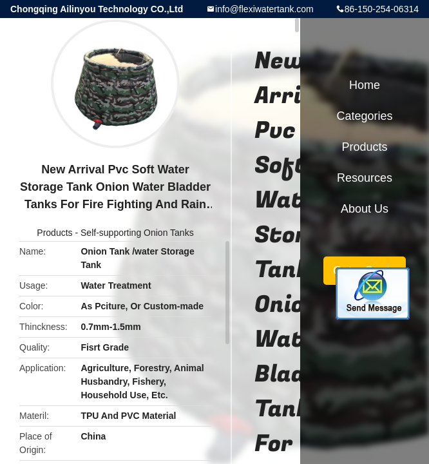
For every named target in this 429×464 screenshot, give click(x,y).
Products (54, 232)
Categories (364, 116)
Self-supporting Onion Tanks (137, 232)
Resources (364, 177)
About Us (364, 208)
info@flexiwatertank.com (264, 9)
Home (364, 85)
